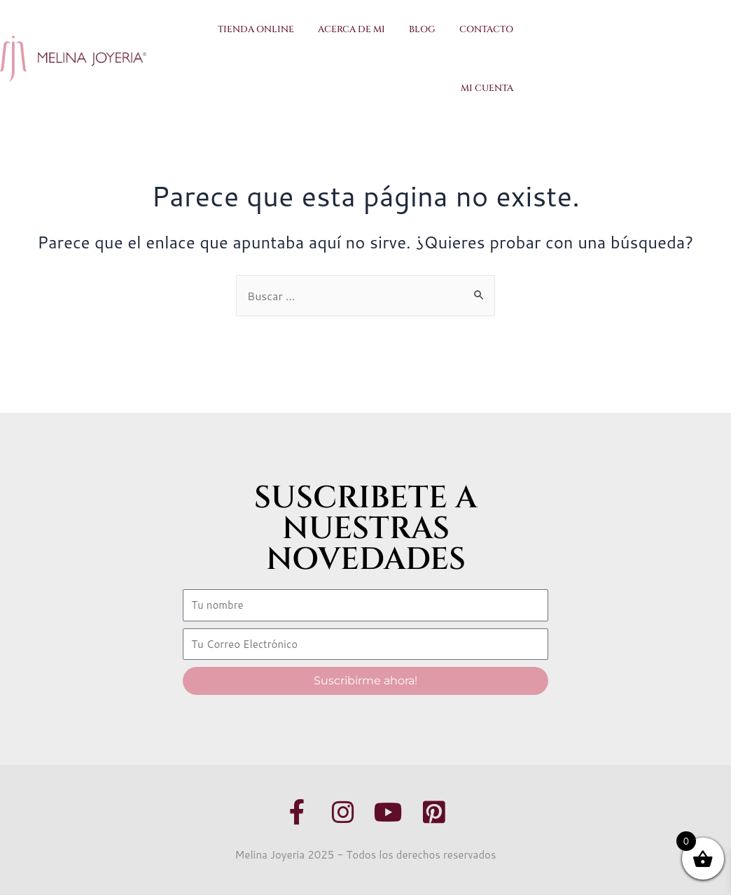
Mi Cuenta (487, 88)
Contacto (486, 29)
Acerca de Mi (351, 29)
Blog (422, 29)
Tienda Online (256, 29)
